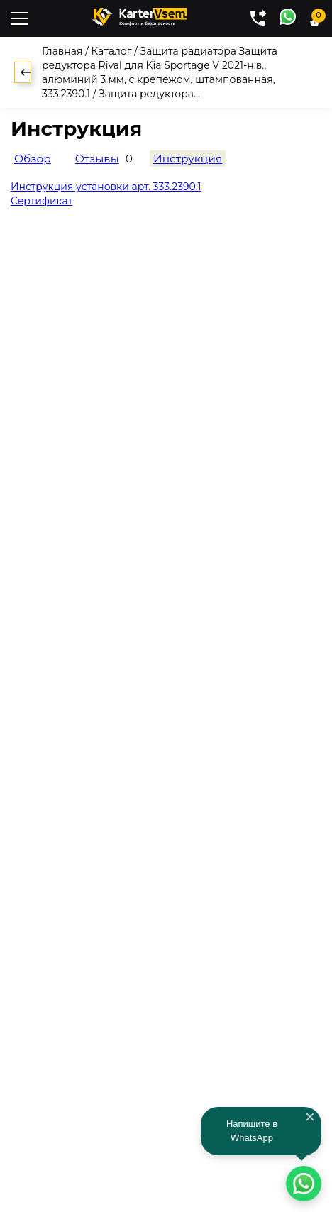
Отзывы (97, 158)
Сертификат (41, 200)
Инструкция (187, 158)
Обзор (32, 158)
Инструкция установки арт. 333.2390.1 (106, 186)
